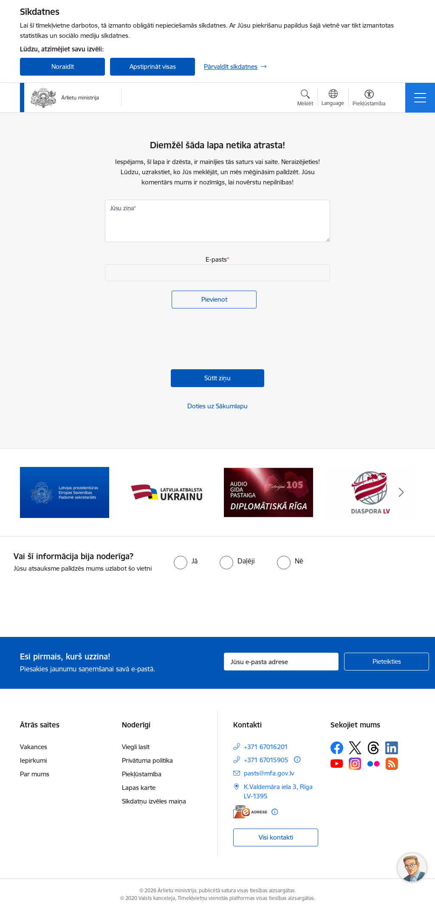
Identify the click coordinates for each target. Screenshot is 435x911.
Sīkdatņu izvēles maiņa (154, 801)
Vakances (33, 747)
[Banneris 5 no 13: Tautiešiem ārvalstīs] (370, 492)
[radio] (186, 561)
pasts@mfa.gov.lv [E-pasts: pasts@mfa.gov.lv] (269, 773)
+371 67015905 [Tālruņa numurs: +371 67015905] (266, 760)
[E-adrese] (250, 812)
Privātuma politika (147, 760)
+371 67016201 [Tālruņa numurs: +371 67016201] (266, 747)
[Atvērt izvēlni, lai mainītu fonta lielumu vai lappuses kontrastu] (369, 99)
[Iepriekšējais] (34, 492)
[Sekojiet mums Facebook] (336, 747)
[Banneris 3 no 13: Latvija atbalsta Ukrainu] (166, 492)
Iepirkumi (33, 760)
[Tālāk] (401, 492)
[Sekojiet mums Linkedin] (391, 747)
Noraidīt (62, 66)
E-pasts (216, 259)
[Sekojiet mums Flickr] (373, 763)
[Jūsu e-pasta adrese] (281, 662)
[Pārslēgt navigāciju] (420, 98)
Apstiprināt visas (153, 66)
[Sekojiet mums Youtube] (336, 763)
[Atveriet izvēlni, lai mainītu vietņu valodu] (332, 98)
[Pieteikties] (386, 662)
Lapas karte (138, 788)
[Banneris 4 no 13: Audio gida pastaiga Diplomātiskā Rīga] (268, 492)
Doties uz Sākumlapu (217, 406)
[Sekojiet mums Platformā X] (355, 747)
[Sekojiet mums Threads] (373, 747)
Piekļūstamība (141, 774)
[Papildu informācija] (297, 759)
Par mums (34, 774)
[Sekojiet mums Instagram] (355, 764)
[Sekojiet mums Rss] (391, 764)
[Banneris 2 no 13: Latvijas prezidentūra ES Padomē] (64, 492)
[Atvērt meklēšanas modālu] (305, 99)
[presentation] (169, 339)
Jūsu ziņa (122, 208)
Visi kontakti (276, 837)
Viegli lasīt (136, 747)
